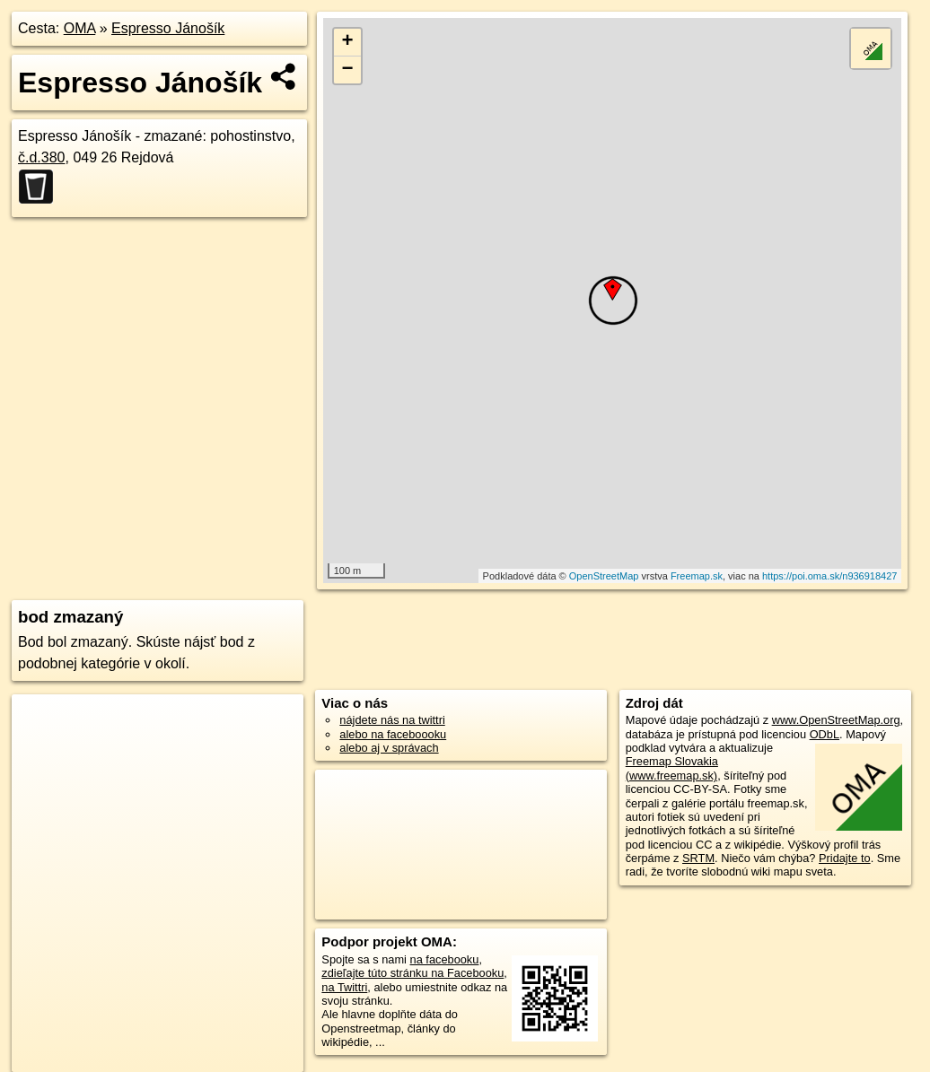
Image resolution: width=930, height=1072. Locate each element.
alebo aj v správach (388, 747)
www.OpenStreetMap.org (836, 720)
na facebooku (444, 959)
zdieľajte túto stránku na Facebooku (412, 973)
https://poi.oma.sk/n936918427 (829, 576)
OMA (80, 28)
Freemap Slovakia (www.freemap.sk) (672, 767)
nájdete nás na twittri (391, 720)
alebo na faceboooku (392, 734)
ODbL (824, 734)
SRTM (698, 858)
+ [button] (348, 42)
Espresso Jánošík (167, 28)
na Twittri (344, 987)
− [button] (348, 70)
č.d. (42, 157)
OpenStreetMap (604, 576)
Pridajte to (845, 858)
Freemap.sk (697, 576)
